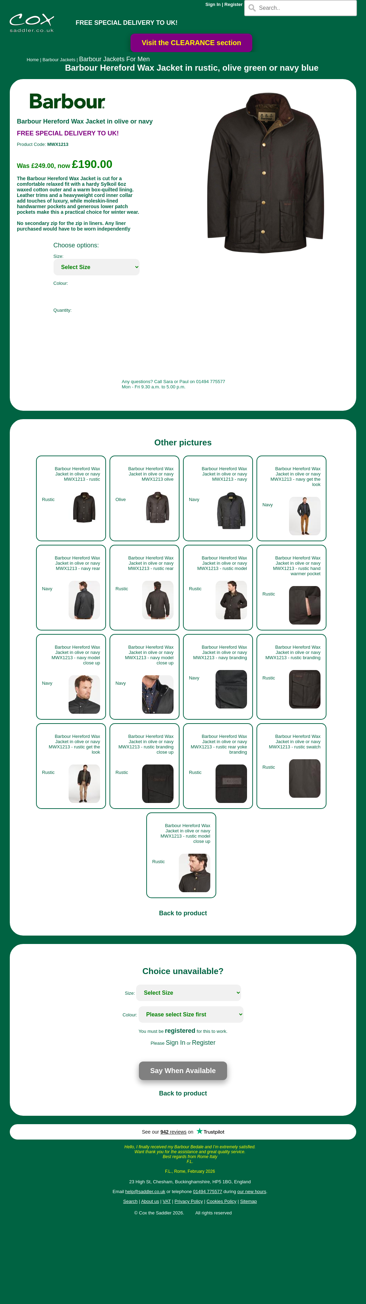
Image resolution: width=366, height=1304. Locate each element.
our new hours (251, 1191)
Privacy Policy (189, 1201)
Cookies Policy (221, 1201)
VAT (167, 1201)
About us (150, 1201)
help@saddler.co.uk (145, 1191)
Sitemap (248, 1201)
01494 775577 (207, 1191)
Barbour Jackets (58, 59)
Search (130, 1201)
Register (233, 4)
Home (33, 59)
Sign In (212, 4)
